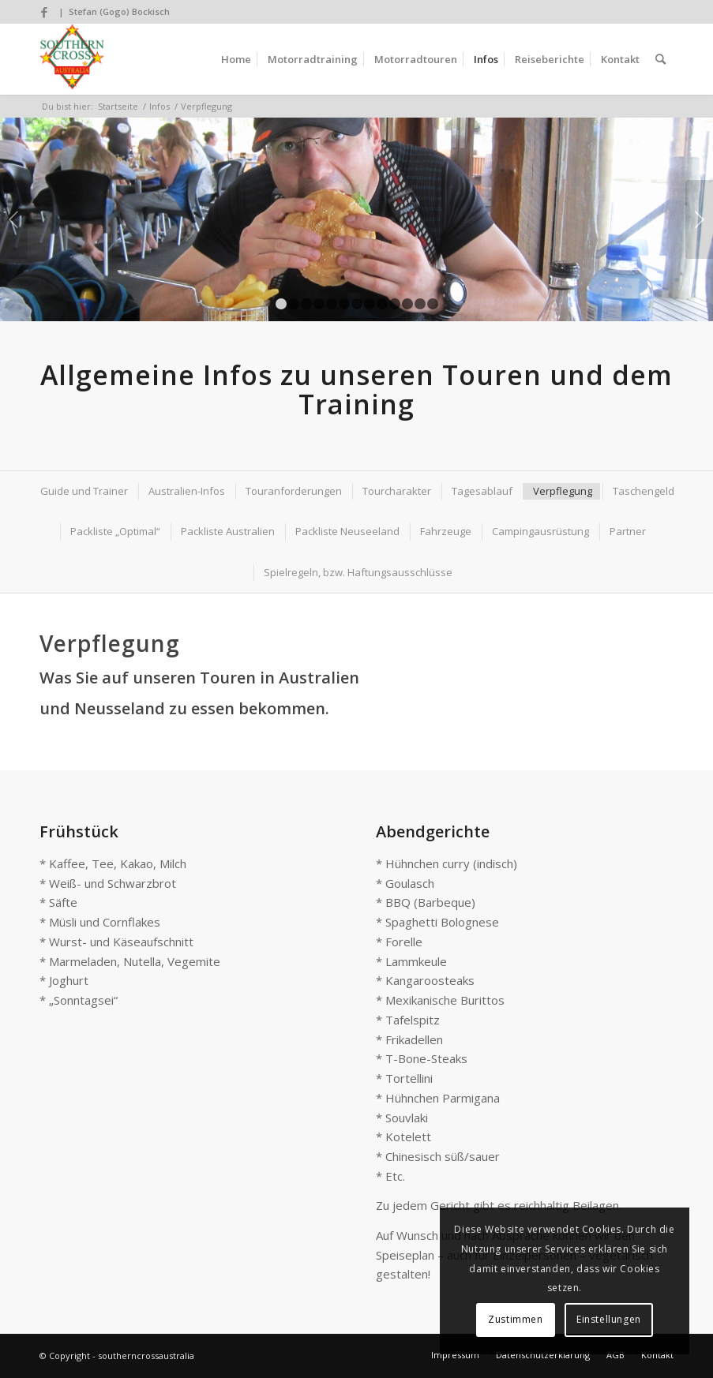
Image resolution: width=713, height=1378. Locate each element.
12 (420, 303)
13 (432, 303)
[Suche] (660, 59)
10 (394, 303)
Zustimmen (515, 1319)
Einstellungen (608, 1319)
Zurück (14, 219)
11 (407, 303)
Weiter (699, 219)
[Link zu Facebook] (44, 12)
